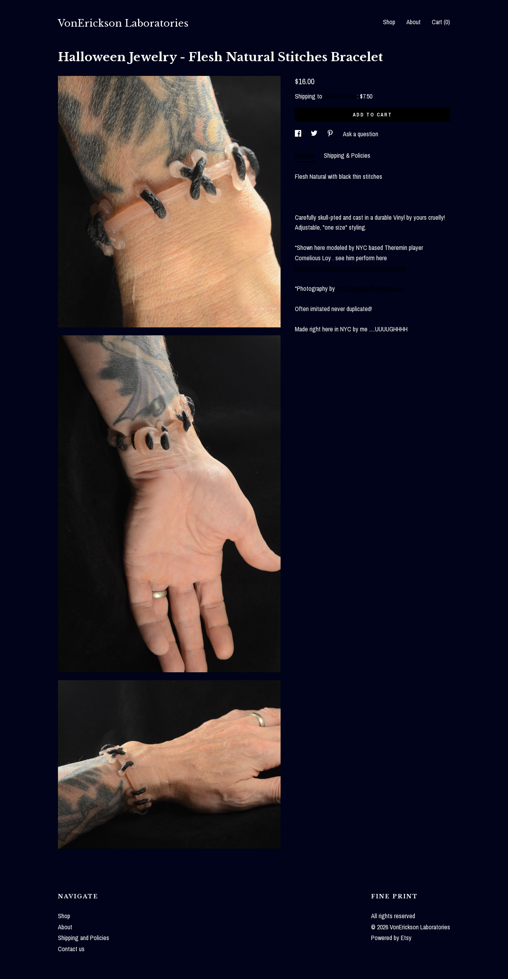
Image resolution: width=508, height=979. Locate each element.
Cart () (441, 21)
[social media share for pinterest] (331, 134)
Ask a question (360, 134)
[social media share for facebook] (299, 134)
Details (305, 155)
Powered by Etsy (391, 937)
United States (340, 96)
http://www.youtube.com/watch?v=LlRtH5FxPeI (350, 268)
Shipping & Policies (347, 155)
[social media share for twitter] (315, 134)
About (413, 21)
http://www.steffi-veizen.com (370, 288)
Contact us (71, 948)
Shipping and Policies (83, 937)
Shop (389, 21)
